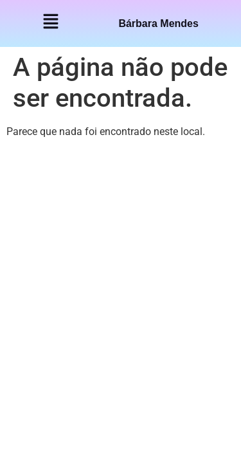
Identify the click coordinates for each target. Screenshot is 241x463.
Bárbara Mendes (158, 23)
